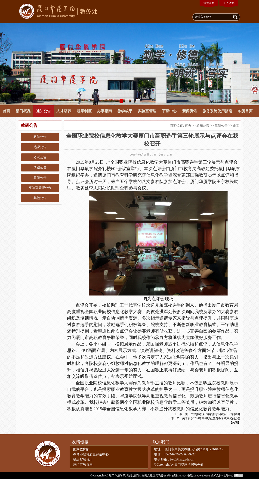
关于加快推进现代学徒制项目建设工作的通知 (212, 414)
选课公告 (40, 147)
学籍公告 (40, 167)
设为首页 (209, 3)
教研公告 (40, 177)
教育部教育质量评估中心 (91, 454)
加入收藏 (228, 3)
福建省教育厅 (82, 459)
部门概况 (23, 111)
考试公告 (40, 157)
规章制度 (84, 111)
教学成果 (124, 111)
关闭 (235, 422)
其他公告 (40, 198)
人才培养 (63, 111)
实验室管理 (147, 111)
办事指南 (104, 111)
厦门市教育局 (82, 464)
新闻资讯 (189, 111)
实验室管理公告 (40, 188)
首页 (6, 111)
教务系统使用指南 (217, 111)
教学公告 (40, 137)
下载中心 (169, 111)
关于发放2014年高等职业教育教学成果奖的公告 (211, 418)
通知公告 (43, 111)
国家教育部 (81, 449)
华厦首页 (245, 111)
